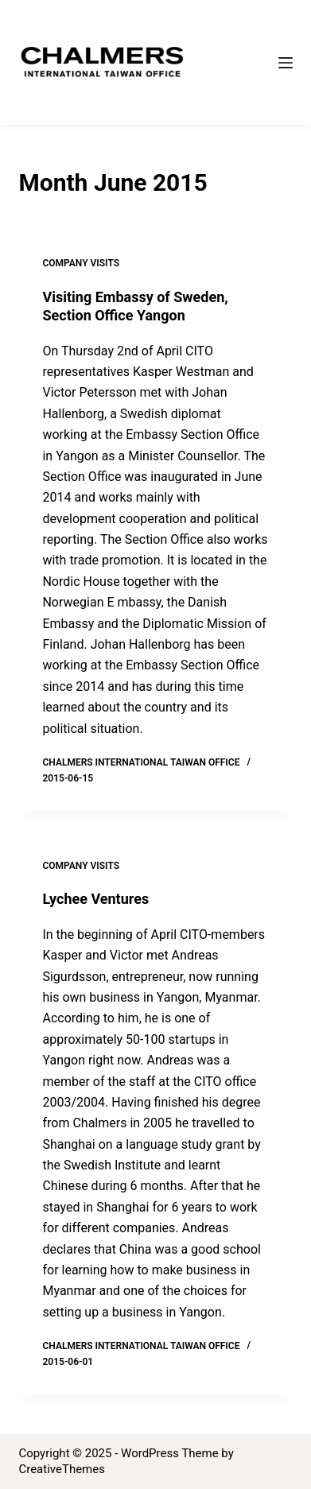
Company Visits (80, 263)
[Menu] (285, 63)
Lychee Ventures (95, 898)
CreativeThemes (61, 1469)
